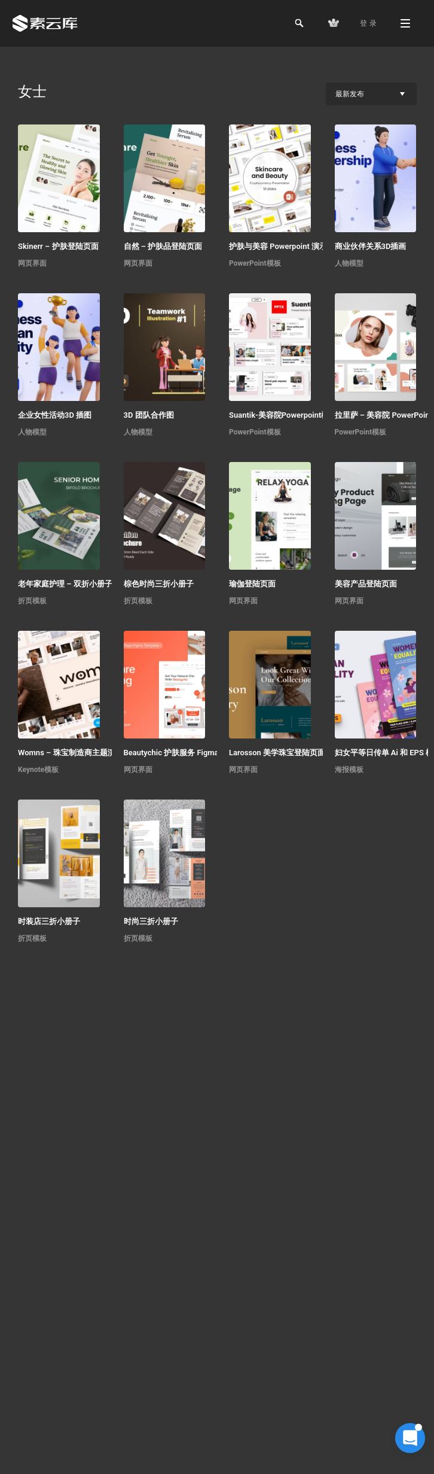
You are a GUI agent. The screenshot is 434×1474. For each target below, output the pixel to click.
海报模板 (349, 769)
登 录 (368, 23)
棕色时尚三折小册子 (159, 583)
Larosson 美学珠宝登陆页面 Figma (289, 752)
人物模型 (349, 263)
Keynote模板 (38, 769)
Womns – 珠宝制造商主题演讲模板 (78, 752)
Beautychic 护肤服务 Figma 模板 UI (185, 752)
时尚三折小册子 (151, 921)
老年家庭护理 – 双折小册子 (65, 583)
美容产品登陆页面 (366, 583)
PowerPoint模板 (255, 263)
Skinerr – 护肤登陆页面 (58, 246)
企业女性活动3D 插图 (54, 415)
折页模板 (32, 601)
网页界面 (32, 263)
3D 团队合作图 (149, 415)
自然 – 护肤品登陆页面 (163, 246)
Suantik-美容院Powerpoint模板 (283, 415)
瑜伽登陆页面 (252, 583)
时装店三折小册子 (49, 921)
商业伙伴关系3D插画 (371, 246)
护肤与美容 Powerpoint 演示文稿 (286, 246)
